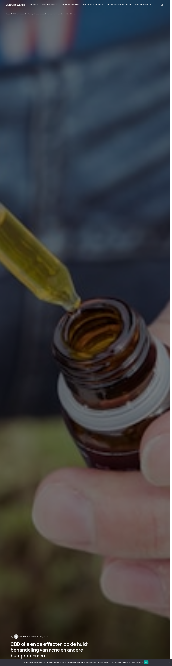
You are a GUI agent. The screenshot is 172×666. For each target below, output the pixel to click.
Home (8, 14)
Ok (146, 662)
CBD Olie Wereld (15, 4)
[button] (162, 4)
